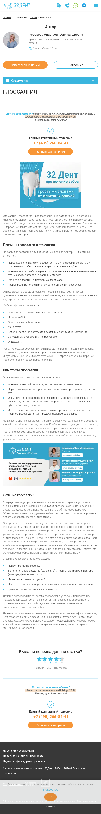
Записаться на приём (25, 65)
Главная (7, 17)
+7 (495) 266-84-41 (51, 143)
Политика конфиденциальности (23, 755)
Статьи (33, 17)
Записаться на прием (50, 151)
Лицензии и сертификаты (19, 750)
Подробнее (75, 65)
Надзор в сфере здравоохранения (24, 761)
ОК (50, 797)
